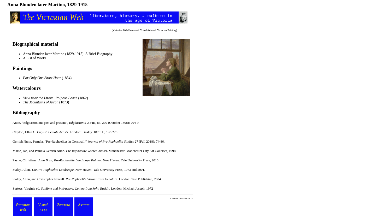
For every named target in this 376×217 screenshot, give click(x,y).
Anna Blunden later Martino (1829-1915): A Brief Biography (68, 54)
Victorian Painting (166, 30)
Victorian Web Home (124, 30)
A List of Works (34, 58)
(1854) (47, 78)
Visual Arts (146, 30)
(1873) (46, 102)
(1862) (55, 98)
